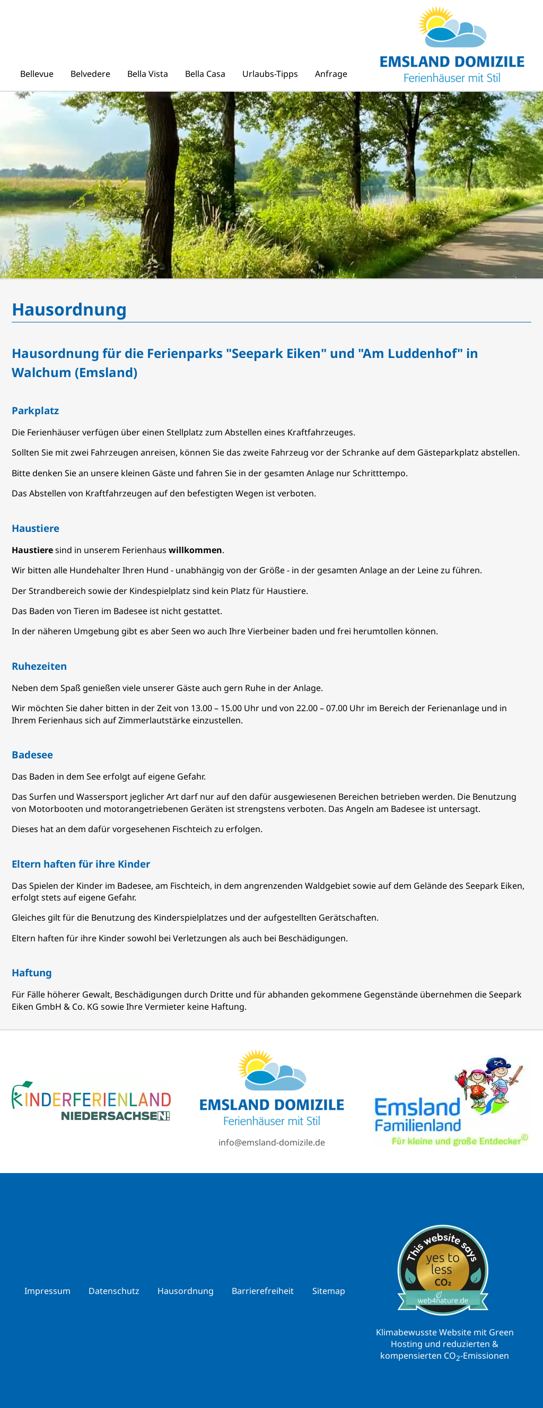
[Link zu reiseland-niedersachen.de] (91, 1102)
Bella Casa (205, 74)
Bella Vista (147, 74)
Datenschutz (114, 1291)
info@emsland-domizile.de (271, 1143)
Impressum (47, 1291)
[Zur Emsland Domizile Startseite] (271, 1088)
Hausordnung (185, 1291)
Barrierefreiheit (263, 1291)
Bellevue (37, 74)
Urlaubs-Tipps (270, 74)
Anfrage (331, 74)
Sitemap (328, 1291)
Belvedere (90, 74)
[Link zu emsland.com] (451, 1102)
